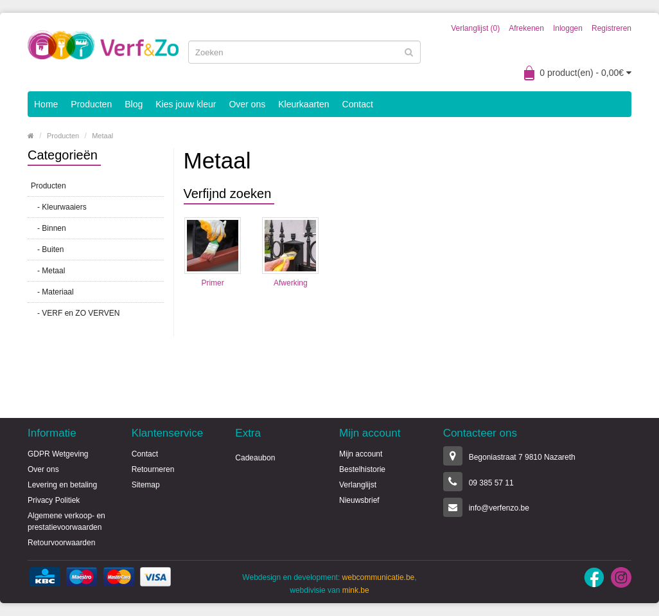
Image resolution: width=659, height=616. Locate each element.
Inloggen (568, 28)
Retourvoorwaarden (61, 542)
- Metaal (48, 270)
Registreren (611, 28)
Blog (134, 104)
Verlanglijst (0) (475, 28)
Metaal (102, 136)
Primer (212, 282)
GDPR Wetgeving (58, 453)
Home (46, 104)
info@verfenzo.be (499, 507)
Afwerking (291, 282)
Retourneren (153, 469)
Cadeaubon (255, 457)
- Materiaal (52, 291)
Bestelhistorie (362, 469)
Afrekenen (526, 28)
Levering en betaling (62, 484)
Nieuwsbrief (359, 500)
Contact (357, 104)
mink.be (355, 590)
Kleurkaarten (303, 104)
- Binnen (48, 228)
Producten (91, 104)
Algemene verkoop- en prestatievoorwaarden (66, 521)
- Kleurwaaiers (59, 207)
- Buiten (47, 249)
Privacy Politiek (54, 500)
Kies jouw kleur (185, 104)
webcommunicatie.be (378, 577)
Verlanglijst (357, 484)
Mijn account (360, 453)
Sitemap (146, 484)
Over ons (247, 104)
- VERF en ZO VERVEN (75, 313)
